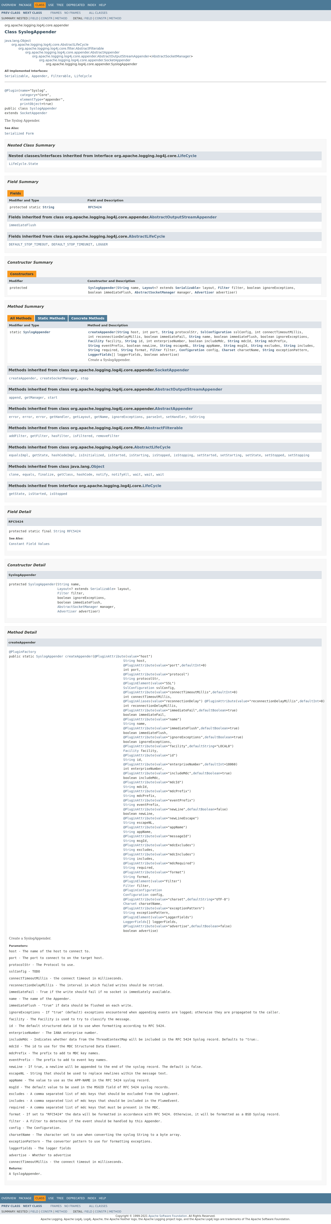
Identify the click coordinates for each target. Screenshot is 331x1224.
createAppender (101, 332)
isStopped (161, 455)
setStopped (274, 455)
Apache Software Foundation (167, 1216)
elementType (30, 99)
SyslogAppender (43, 108)
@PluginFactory (22, 652)
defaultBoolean (212, 710)
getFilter (39, 436)
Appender (39, 76)
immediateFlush (22, 225)
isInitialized (91, 455)
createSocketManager (58, 378)
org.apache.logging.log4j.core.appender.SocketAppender (85, 60)
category (27, 95)
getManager (34, 397)
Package (25, 5)
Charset (228, 350)
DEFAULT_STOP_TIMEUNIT (71, 244)
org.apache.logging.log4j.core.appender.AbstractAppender (72, 52)
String (48, 207)
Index (92, 5)
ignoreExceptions (127, 417)
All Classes (98, 12)
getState (40, 455)
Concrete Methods (87, 318)
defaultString (201, 746)
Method (61, 18)
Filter (224, 288)
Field (34, 18)
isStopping (183, 455)
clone (14, 474)
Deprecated (75, 5)
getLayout (81, 417)
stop (84, 378)
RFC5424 (95, 207)
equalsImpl (18, 455)
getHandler (59, 417)
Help (102, 5)
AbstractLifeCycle (147, 236)
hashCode (84, 474)
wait (137, 474)
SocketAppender (33, 113)
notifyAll (120, 474)
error (14, 417)
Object (98, 466)
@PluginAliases (136, 701)
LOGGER (102, 244)
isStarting (138, 455)
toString (197, 417)
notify (102, 474)
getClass (65, 474)
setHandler (175, 417)
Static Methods (51, 318)
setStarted (206, 455)
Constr (46, 18)
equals (28, 474)
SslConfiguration (215, 332)
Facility (96, 341)
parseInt (154, 417)
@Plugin (11, 90)
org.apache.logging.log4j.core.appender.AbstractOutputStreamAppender (90, 56)
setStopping (298, 455)
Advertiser (204, 292)
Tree (60, 5)
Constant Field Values (29, 544)
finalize (45, 474)
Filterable (60, 76)
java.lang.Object (18, 40)
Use (51, 5)
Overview (8, 5)
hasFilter (60, 436)
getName (101, 417)
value (132, 656)
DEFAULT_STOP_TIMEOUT (28, 244)
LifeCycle (83, 76)
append (15, 397)
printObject (30, 104)
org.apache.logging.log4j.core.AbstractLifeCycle (49, 44)
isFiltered (82, 436)
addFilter (17, 436)
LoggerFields (99, 354)
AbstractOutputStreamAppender (183, 217)
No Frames (72, 12)
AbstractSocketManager (171, 56)
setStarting (231, 455)
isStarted (116, 455)
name (24, 90)
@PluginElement (136, 683)
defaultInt (191, 665)
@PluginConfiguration (142, 890)
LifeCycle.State (23, 164)
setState (253, 455)
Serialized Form (19, 133)
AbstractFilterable (164, 428)
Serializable (16, 76)
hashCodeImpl (63, 455)
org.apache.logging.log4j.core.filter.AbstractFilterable (61, 48)
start (52, 397)
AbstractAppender (174, 408)
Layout (148, 288)
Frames (56, 12)
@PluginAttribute (109, 656)
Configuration (192, 350)
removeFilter (107, 436)
